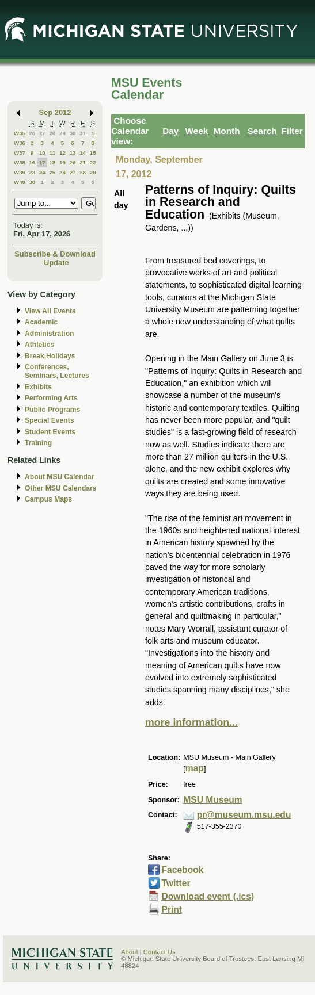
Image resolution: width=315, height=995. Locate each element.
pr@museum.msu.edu (244, 815)
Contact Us (159, 951)
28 (52, 133)
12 (62, 153)
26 (32, 133)
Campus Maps (48, 499)
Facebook (182, 870)
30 (73, 133)
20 (73, 162)
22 (93, 162)
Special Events (49, 420)
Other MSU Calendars (61, 488)
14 (82, 153)
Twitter (175, 883)
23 (32, 172)
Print (171, 909)
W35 (19, 133)
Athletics (39, 344)
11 (52, 153)
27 (42, 133)
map (194, 768)
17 (42, 162)
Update (56, 262)
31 (82, 133)
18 (52, 162)
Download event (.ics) (207, 896)
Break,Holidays (50, 356)
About (129, 951)
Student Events (50, 432)
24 (42, 172)
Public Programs (52, 409)
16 (32, 162)
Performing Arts (51, 398)
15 (93, 153)
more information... (191, 722)
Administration (49, 334)
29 (62, 133)
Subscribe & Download (55, 254)
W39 (19, 172)
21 (82, 162)
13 (73, 153)
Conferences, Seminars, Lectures (57, 371)
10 (42, 153)
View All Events (50, 311)
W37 (19, 153)
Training (38, 443)
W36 (19, 143)
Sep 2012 (55, 112)
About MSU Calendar (59, 477)
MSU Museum (212, 800)
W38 (19, 162)
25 (52, 172)
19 (62, 162)
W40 (19, 182)
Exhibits (38, 387)
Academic (41, 322)
